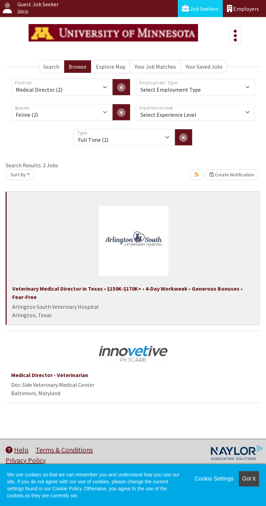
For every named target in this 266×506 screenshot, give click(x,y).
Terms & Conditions (64, 449)
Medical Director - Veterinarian (49, 374)
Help (17, 449)
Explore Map (111, 66)
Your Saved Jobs (204, 66)
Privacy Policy (26, 460)
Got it (249, 479)
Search (51, 66)
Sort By (18, 174)
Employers (243, 8)
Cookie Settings (214, 479)
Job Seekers (200, 8)
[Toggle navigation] (235, 35)
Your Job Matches (155, 66)
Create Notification (232, 174)
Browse (77, 66)
